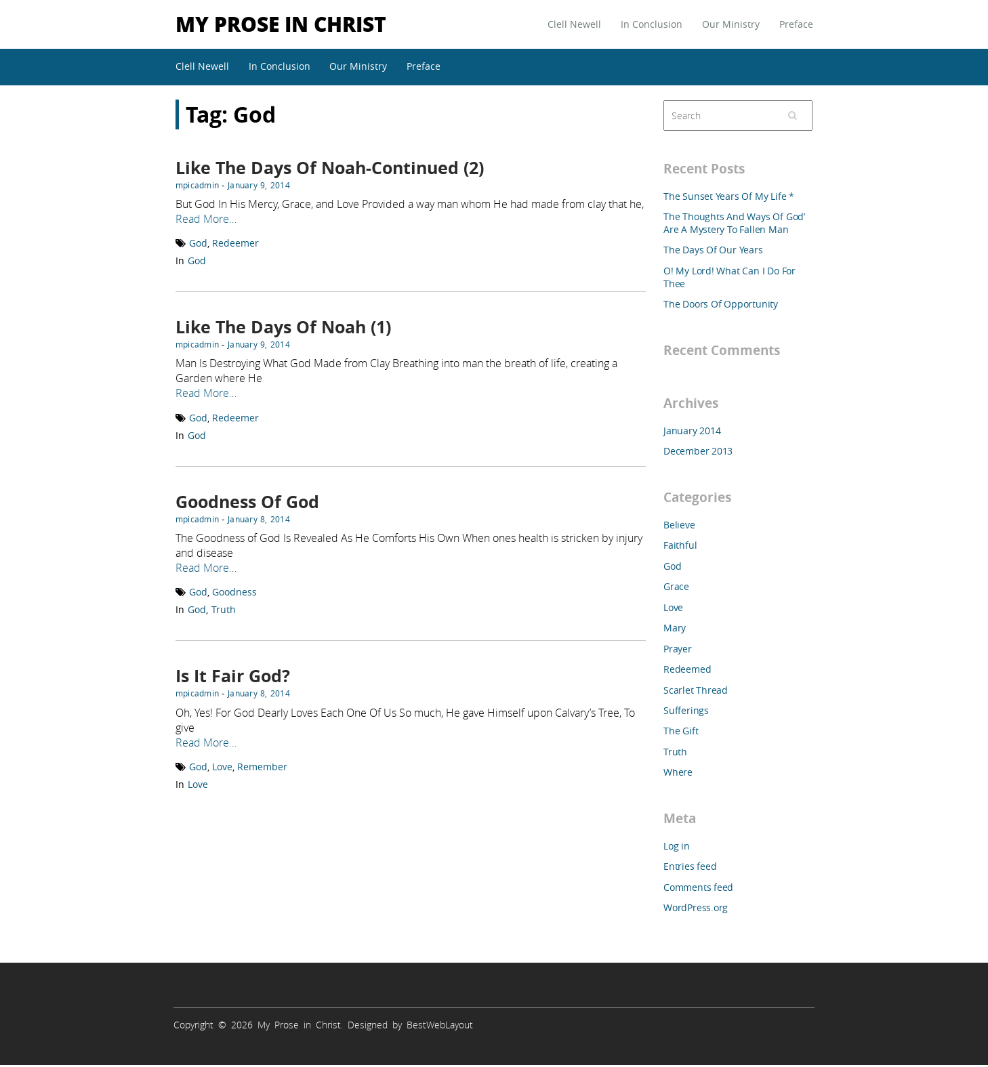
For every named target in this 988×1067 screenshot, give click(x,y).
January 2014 (691, 430)
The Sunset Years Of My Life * (728, 196)
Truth (223, 609)
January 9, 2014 (259, 185)
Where (678, 772)
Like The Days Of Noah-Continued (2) (330, 168)
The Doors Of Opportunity (720, 303)
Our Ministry (731, 24)
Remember (262, 766)
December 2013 (698, 450)
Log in (676, 845)
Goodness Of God (247, 502)
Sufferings (686, 710)
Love (222, 766)
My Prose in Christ (281, 23)
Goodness (234, 591)
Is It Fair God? (233, 676)
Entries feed (689, 866)
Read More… (206, 218)
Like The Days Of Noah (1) (283, 327)
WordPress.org (695, 907)
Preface (796, 24)
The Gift (680, 730)
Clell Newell (574, 24)
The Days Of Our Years (713, 249)
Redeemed (687, 669)
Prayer (677, 648)
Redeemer (235, 242)
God (198, 242)
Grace (676, 586)
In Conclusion (651, 24)
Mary (674, 627)
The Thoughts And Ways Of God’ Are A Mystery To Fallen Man (734, 223)
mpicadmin (197, 185)
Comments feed (698, 887)
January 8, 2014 (259, 519)
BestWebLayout (440, 1024)
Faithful (680, 545)
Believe (679, 524)
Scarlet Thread (695, 690)
